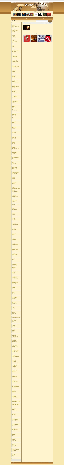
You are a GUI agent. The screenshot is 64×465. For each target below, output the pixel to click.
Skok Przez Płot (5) (14, 240)
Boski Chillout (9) (14, 128)
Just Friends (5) (14, 229)
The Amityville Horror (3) (15, 351)
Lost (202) (13, 25)
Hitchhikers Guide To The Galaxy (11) (16, 117)
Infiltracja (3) (13, 331)
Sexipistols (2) (14, 391)
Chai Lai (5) (13, 214)
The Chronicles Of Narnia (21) (15, 66)
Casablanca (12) (14, 107)
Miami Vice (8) (13, 147)
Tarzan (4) (13, 293)
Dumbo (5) (13, 218)
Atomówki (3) (13, 312)
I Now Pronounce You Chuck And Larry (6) (16, 188)
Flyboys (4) (13, 273)
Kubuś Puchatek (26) (14, 56)
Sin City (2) (13, 392)
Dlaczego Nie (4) (14, 267)
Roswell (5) (13, 238)
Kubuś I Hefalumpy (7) (14, 167)
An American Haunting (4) (15, 254)
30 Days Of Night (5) (14, 209)
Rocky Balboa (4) (14, 287)
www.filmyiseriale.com (30, 462)
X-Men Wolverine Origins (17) (15, 82)
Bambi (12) (13, 106)
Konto (51, 18)
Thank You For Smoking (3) (15, 350)
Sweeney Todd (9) (14, 137)
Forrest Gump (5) (14, 223)
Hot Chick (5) (13, 228)
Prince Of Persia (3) (14, 345)
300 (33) (13, 45)
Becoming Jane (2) (14, 365)
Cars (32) (13, 46)
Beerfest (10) (13, 122)
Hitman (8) (13, 143)
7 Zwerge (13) (13, 97)
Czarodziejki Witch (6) (14, 182)
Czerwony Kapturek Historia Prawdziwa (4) (15, 265)
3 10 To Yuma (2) (14, 361)
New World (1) (13, 434)
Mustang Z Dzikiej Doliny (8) (15, 148)
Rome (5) (13, 235)
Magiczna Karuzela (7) (14, 168)
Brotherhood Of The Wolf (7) (15, 157)
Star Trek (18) (13, 76)
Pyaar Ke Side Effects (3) (15, 346)
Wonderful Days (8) (14, 152)
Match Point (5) (14, 233)
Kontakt (48, 462)
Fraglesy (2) (13, 372)
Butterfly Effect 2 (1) (14, 410)
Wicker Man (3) (14, 360)
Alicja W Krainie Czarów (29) (15, 50)
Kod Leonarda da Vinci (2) (15, 381)
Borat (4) (13, 260)
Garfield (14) (13, 91)
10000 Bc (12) (13, 102)
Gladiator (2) (13, 375)
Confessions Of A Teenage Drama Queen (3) (16, 317)
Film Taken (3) (13, 325)
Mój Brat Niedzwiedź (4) (15, 282)
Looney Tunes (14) (14, 92)
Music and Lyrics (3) (14, 341)
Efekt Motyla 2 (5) (14, 219)
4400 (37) (13, 40)
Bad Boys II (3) (14, 313)
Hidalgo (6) (13, 187)
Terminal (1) (13, 444)
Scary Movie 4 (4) (14, 288)
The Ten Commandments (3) (15, 356)
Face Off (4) (13, 268)
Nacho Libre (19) (14, 70)
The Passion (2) (14, 396)
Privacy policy (51, 462)
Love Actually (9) (14, 133)
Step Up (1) (13, 439)
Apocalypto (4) (14, 255)
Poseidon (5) (13, 234)
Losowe (48, 18)
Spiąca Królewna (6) (14, 200)
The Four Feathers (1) (14, 450)
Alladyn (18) (13, 72)
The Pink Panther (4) (14, 297)
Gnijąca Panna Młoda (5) (15, 224)
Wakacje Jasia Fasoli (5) (15, 249)
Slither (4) (13, 292)
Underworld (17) (14, 81)
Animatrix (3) (13, 308)
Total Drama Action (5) (14, 245)
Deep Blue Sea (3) (14, 320)
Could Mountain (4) (14, 264)
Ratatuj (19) (13, 71)
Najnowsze (36, 18)
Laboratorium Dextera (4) (15, 278)
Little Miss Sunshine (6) (15, 191)
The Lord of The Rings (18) (15, 77)
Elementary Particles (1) (15, 419)
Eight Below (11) (14, 115)
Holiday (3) (13, 330)
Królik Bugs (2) (14, 382)
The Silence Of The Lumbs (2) (15, 397)
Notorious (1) (13, 435)
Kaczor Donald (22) (14, 62)
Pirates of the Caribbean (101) (15, 26)
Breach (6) (13, 178)
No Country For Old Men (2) (15, 386)
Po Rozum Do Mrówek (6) (15, 196)
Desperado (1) (13, 415)
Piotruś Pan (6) (14, 195)
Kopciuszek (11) (14, 118)
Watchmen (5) (13, 250)
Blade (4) (13, 259)
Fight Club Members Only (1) (15, 424)
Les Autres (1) (13, 430)
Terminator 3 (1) (14, 445)
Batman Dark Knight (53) (15, 30)
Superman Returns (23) (15, 61)
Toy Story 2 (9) (14, 138)
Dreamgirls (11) (14, 114)
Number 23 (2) (13, 387)
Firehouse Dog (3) (14, 326)
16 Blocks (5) (13, 208)
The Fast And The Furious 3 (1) (15, 449)
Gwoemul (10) (13, 123)
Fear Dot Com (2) (14, 371)
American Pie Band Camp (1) (15, 404)
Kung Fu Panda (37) (14, 41)
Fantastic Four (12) (14, 110)
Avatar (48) (13, 31)
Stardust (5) (13, 243)
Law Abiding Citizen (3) (15, 336)
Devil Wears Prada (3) (14, 321)
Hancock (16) (13, 87)
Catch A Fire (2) (14, 366)
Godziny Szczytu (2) (14, 376)
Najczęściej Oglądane (42, 18)
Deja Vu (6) (13, 183)
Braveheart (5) (14, 213)
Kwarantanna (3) (14, 335)
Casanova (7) (13, 158)
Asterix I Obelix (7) (14, 153)
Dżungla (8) (13, 142)
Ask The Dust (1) (14, 405)
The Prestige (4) (14, 298)
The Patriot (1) (14, 454)
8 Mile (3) (13, 307)
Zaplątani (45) (13, 36)
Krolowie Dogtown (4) (14, 277)
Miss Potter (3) (14, 340)
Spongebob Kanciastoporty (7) (15, 172)
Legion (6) (13, 190)
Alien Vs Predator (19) (14, 67)
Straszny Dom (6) (14, 201)
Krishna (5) (13, 230)
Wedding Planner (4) (14, 303)
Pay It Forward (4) (14, 283)
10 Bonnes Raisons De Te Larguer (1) (16, 401)
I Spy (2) (13, 377)
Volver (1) (13, 455)
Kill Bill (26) (13, 55)
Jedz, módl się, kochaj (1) (15, 429)
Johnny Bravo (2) (14, 380)
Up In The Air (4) (14, 302)
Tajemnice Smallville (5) (15, 244)
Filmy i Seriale (27, 18)
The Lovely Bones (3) (14, 355)
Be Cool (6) (13, 177)
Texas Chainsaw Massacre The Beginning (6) (15, 204)
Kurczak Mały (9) (14, 132)
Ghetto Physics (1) (14, 425)
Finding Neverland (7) (14, 163)
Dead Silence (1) (14, 414)
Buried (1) (13, 409)
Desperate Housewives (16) (15, 86)
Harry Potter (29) (14, 51)
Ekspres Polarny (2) (14, 370)
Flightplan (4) (13, 272)
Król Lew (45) (13, 35)
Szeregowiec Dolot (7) (14, 173)
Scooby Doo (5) (14, 239)
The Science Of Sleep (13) (15, 101)
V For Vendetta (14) (14, 96)
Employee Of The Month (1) (15, 420)
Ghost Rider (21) (14, 65)
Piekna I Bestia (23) (14, 60)
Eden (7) (13, 162)
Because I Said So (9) (14, 127)
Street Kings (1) (14, 440)
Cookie (45, 462)
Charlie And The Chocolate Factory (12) (16, 109)
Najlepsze (31, 18)
